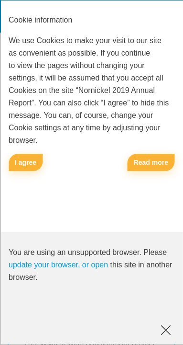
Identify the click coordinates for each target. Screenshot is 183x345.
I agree (25, 162)
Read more (151, 162)
